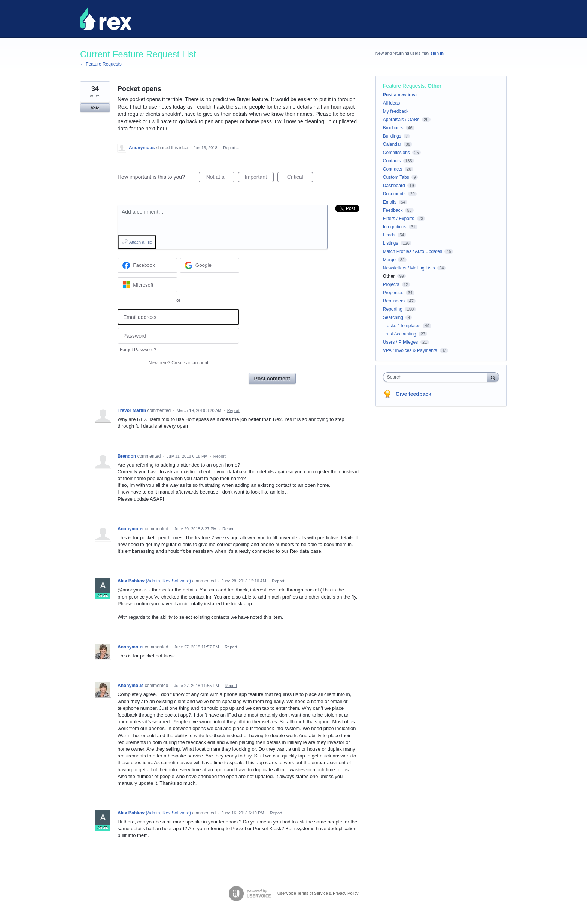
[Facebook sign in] (147, 265)
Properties (393, 292)
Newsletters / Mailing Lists (409, 268)
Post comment (272, 379)
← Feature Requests (101, 64)
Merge (389, 259)
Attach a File (140, 242)
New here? (178, 362)
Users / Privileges (400, 342)
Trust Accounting (399, 334)
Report (233, 410)
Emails (389, 202)
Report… (231, 147)
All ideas (391, 103)
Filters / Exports (398, 218)
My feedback (395, 111)
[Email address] (178, 317)
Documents (394, 193)
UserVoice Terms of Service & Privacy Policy (318, 893)
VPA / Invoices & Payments (410, 350)
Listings (390, 243)
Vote (95, 108)
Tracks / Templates (401, 325)
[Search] (493, 377)
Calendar (392, 144)
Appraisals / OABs (401, 119)
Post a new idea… (402, 94)
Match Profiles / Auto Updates (412, 251)
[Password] (178, 336)
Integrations (395, 226)
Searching (393, 317)
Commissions (396, 152)
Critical (300, 178)
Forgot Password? (138, 349)
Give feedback (413, 394)
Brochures (393, 127)
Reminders (394, 301)
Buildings (392, 136)
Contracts (392, 169)
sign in (437, 53)
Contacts (392, 160)
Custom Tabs (396, 177)
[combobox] (437, 377)
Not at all (220, 178)
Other (434, 86)
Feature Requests (404, 86)
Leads (389, 235)
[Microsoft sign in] (147, 284)
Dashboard (394, 185)
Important (259, 178)
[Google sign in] (210, 265)
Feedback (393, 210)
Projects (391, 284)
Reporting (392, 309)
